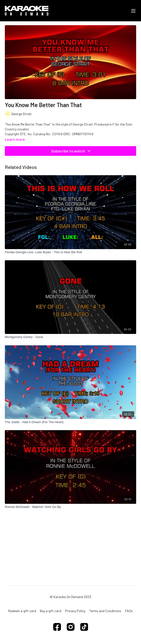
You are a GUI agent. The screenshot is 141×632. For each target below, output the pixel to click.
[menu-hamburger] (133, 11)
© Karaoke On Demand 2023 (70, 597)
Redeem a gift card (22, 611)
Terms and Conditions (105, 611)
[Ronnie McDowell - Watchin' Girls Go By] (70, 507)
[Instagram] (70, 627)
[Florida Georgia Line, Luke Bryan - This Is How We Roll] (70, 252)
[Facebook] (57, 627)
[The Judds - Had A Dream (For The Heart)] (70, 422)
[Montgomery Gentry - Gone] (70, 337)
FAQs (129, 611)
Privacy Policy (75, 611)
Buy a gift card (50, 611)
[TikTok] (84, 627)
